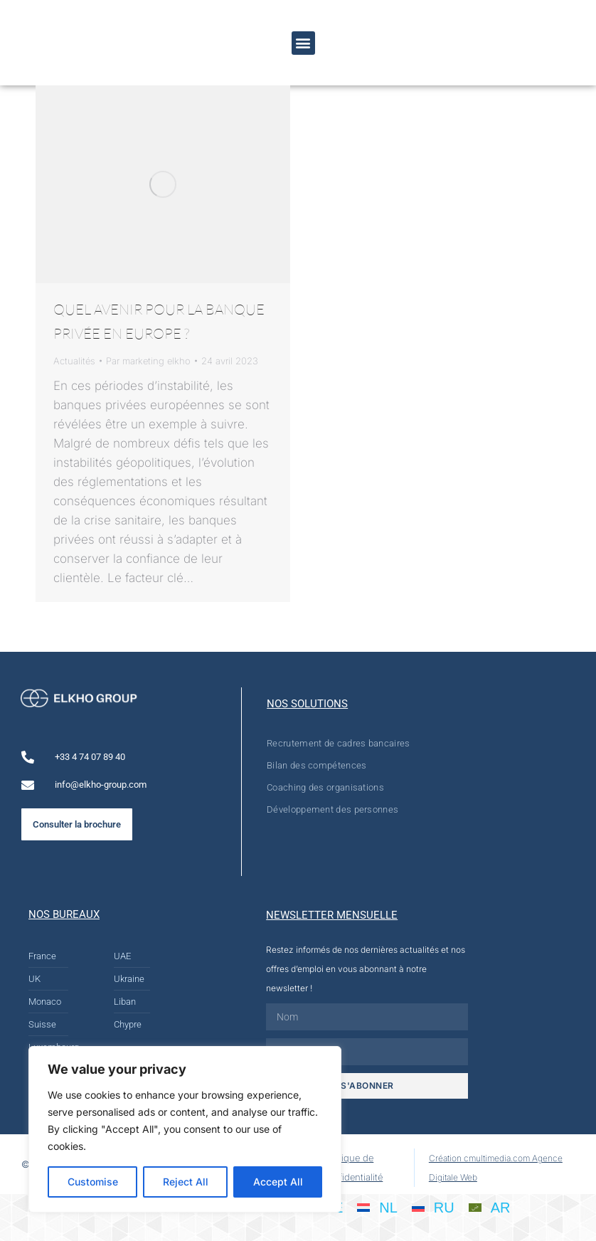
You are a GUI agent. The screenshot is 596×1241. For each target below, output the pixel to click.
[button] (303, 43)
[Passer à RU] (433, 1207)
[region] (184, 1129)
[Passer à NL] (377, 1207)
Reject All (185, 1182)
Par (148, 360)
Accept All (278, 1182)
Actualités (74, 360)
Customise (93, 1182)
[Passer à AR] (490, 1207)
